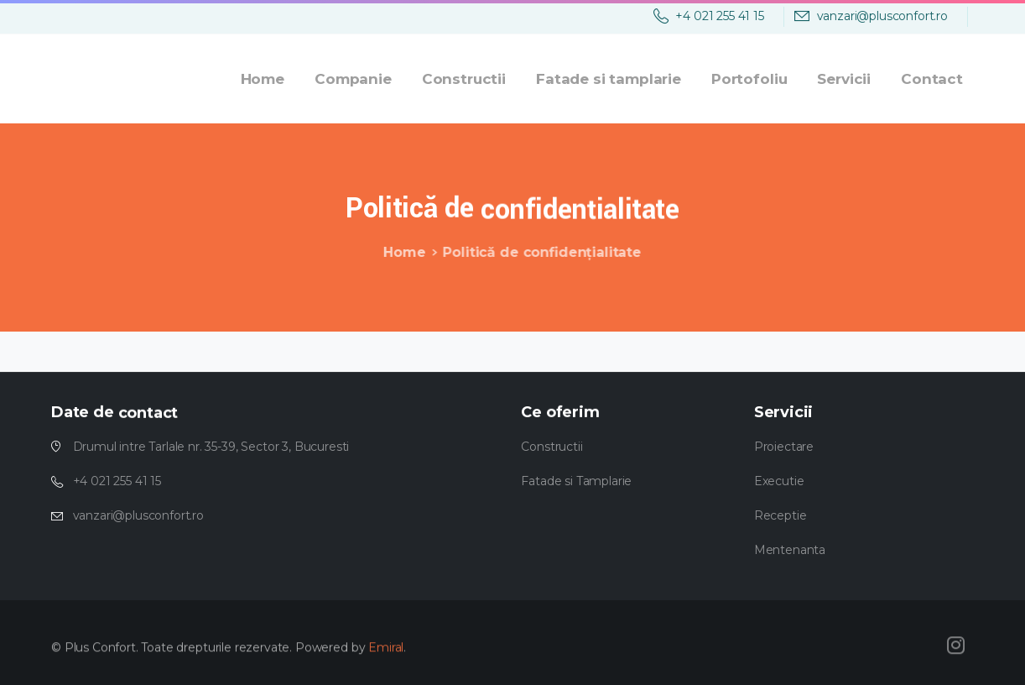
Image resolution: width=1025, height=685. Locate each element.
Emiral (385, 651)
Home (403, 252)
